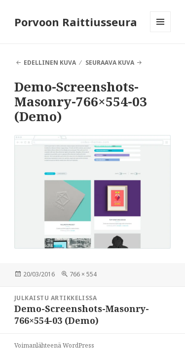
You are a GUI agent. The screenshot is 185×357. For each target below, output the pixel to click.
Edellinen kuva (50, 62)
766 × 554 (83, 274)
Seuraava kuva (109, 62)
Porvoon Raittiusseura (75, 21)
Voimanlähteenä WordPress (54, 345)
